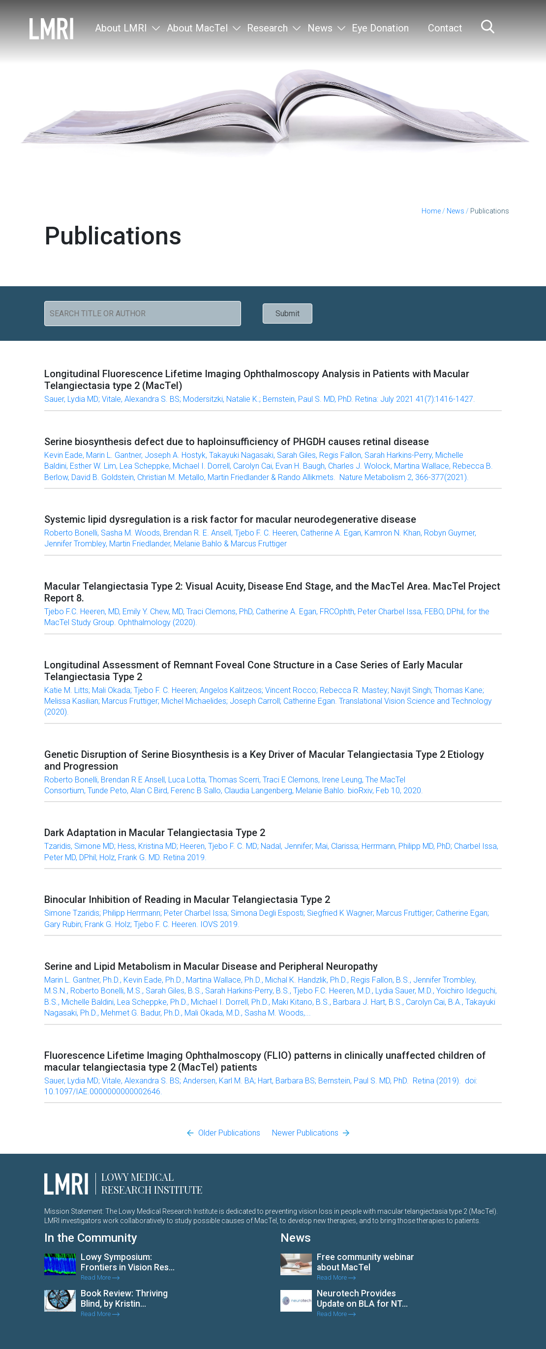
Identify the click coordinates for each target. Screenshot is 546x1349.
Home (431, 211)
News (320, 28)
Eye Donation (380, 28)
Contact (445, 28)
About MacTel (197, 28)
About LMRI (121, 28)
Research (267, 28)
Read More (100, 1277)
